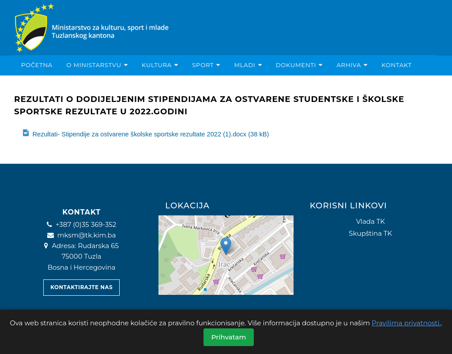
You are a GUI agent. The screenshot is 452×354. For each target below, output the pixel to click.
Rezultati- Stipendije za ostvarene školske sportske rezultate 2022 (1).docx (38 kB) (145, 133)
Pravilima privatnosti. (406, 323)
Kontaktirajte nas (81, 287)
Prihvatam (228, 337)
